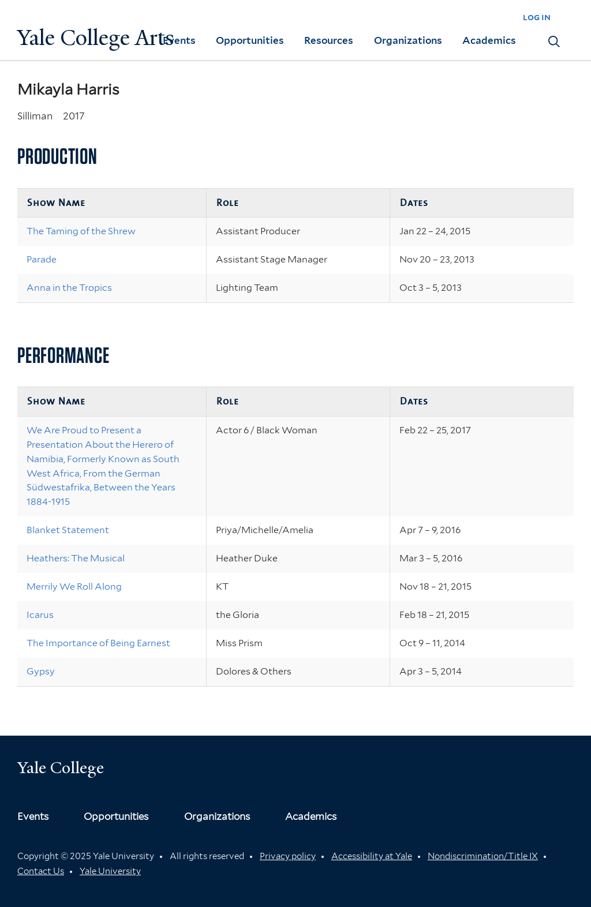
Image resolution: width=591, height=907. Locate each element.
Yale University (110, 871)
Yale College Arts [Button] (95, 38)
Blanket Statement (68, 529)
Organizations (408, 40)
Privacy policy (288, 856)
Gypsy (41, 671)
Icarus (40, 614)
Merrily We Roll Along (74, 586)
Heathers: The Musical (76, 558)
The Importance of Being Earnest (98, 643)
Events (179, 40)
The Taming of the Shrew (81, 231)
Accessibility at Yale (371, 856)
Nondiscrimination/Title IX (483, 856)
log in (537, 17)
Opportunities (250, 40)
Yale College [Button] (60, 767)
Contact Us (40, 871)
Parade (42, 259)
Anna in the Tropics (69, 287)
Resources (328, 40)
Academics (489, 40)
